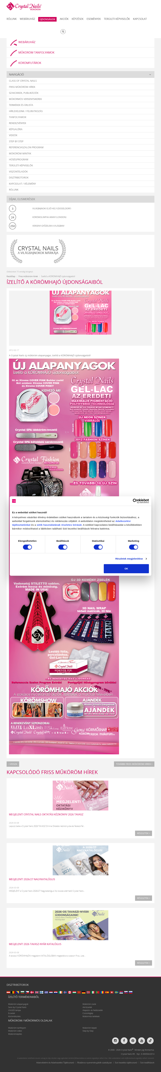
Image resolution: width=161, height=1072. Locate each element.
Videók (13, 135)
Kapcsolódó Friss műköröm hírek (52, 772)
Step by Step (16, 141)
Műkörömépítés (15, 1034)
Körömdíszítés (14, 1016)
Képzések (77, 19)
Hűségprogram (18, 159)
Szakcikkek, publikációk (23, 93)
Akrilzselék (87, 1007)
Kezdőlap (11, 276)
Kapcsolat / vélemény (22, 183)
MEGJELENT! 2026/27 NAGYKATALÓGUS (32, 879)
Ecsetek (11, 1013)
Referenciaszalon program (26, 147)
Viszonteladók (18, 171)
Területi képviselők (117, 19)
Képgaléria (15, 129)
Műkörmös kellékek (91, 1016)
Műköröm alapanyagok (18, 1004)
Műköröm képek (90, 1028)
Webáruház (27, 19)
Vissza (13, 764)
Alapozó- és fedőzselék (93, 1010)
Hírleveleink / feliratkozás (26, 111)
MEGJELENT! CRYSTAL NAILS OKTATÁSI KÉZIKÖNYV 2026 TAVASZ (46, 814)
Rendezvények (17, 123)
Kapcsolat (140, 19)
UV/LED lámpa (14, 1010)
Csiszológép (88, 1013)
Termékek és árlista (21, 105)
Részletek (143, 833)
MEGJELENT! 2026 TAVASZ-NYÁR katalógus (35, 944)
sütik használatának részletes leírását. (59, 524)
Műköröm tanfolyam (17, 1028)
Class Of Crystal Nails (23, 81)
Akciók (64, 19)
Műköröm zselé (89, 1004)
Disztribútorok (18, 177)
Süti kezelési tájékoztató (126, 1062)
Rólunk (12, 19)
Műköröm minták (20, 153)
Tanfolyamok (17, 117)
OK (126, 568)
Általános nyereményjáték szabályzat (94, 1062)
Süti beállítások (147, 1062)
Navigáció (16, 74)
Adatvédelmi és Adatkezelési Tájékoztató (55, 1062)
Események (94, 19)
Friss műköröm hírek (22, 87)
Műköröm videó (15, 1031)
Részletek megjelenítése (129, 558)
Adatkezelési (123, 521)
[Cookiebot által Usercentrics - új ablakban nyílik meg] (135, 501)
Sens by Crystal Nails (17, 1007)
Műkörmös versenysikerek (25, 99)
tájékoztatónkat (21, 524)
